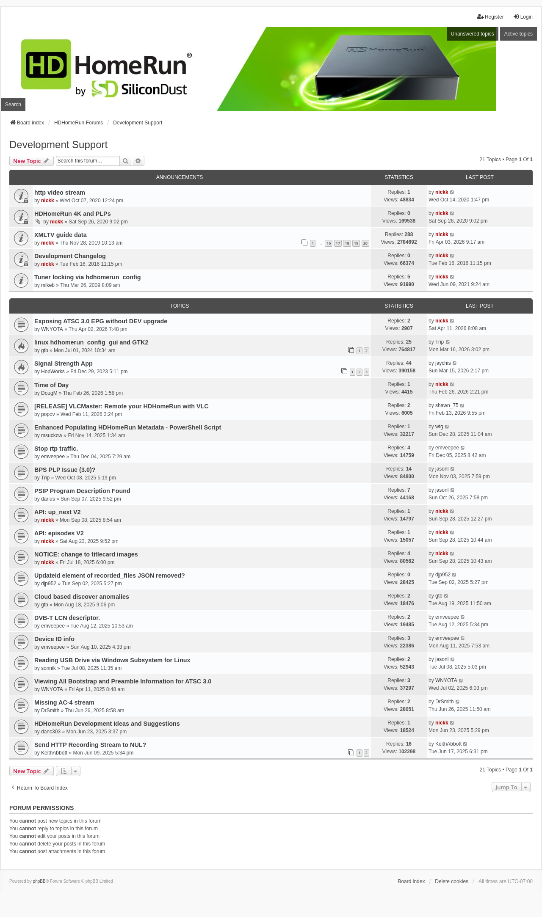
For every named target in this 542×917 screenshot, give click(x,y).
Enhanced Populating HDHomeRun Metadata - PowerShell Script (127, 427)
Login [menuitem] (523, 17)
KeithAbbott (54, 753)
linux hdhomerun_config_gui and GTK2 (91, 342)
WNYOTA (52, 329)
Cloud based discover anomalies (81, 596)
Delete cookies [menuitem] (451, 881)
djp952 (48, 584)
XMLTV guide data (60, 234)
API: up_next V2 (57, 512)
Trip (439, 342)
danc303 (51, 732)
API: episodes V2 (59, 533)
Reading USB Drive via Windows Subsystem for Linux (112, 660)
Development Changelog (70, 256)
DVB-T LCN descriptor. (67, 617)
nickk (47, 201)
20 (365, 243)
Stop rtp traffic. (56, 448)
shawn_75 (447, 405)
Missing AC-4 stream (64, 702)
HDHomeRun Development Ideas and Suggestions (107, 723)
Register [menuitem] (490, 17)
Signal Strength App (63, 363)
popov (48, 414)
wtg (439, 427)
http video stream (59, 192)
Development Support (58, 144)
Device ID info (54, 639)
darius (48, 499)
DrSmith (50, 710)
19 (356, 243)
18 (347, 243)
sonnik (48, 668)
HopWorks (53, 372)
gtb (44, 350)
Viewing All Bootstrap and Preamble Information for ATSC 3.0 (122, 681)
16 (328, 243)
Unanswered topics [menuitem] (472, 34)
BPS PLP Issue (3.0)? (65, 469)
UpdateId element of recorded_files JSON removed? (109, 575)
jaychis (443, 363)
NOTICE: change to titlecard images (86, 554)
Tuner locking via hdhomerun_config (87, 277)
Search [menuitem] (13, 104)
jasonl (441, 469)
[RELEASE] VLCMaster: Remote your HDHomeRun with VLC (121, 406)
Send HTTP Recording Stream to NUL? (90, 744)
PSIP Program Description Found (82, 490)
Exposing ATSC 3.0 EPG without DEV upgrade (100, 321)
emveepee (53, 457)
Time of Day (51, 385)
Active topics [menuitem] (518, 34)
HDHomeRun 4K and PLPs (72, 213)
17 (338, 243)
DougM (49, 393)
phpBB (39, 881)
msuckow (51, 435)
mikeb (48, 285)
